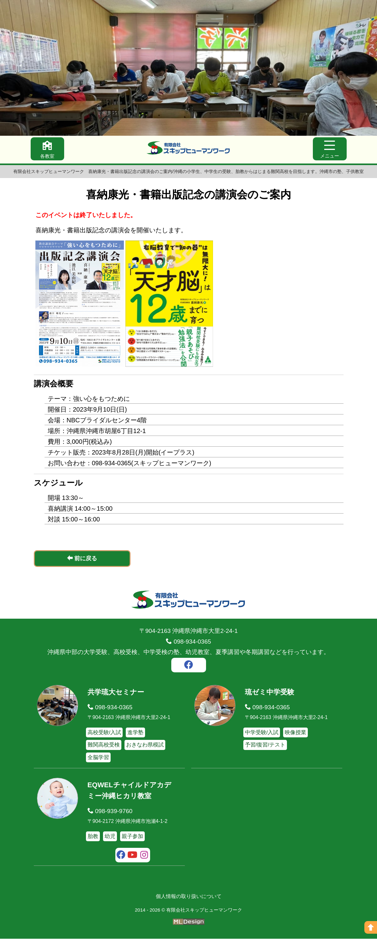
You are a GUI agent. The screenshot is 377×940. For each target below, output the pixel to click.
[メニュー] (329, 149)
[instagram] (144, 857)
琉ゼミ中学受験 (270, 693)
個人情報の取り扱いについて (189, 897)
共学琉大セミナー (117, 693)
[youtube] (132, 857)
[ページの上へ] (370, 927)
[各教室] (48, 149)
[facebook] (188, 667)
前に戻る (82, 559)
